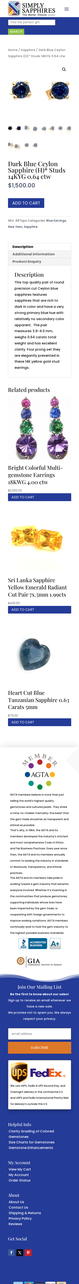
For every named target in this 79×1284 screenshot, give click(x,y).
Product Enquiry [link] (26, 261)
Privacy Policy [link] (20, 1218)
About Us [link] (16, 1202)
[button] (66, 8)
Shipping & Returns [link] (25, 1213)
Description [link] (22, 246)
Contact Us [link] (18, 1207)
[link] (31, 8)
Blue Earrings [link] (56, 220)
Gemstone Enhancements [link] (31, 1147)
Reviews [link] (15, 1224)
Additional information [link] (33, 254)
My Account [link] (19, 1174)
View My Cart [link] (20, 1169)
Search (16, 31)
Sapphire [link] (28, 50)
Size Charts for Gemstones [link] (32, 1142)
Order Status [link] (20, 1180)
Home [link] (12, 50)
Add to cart (26, 203)
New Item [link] (15, 227)
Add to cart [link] (22, 497)
